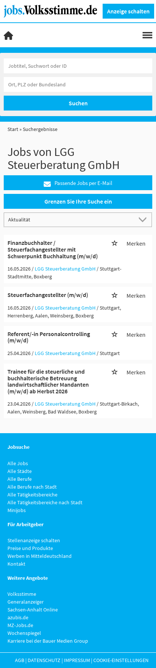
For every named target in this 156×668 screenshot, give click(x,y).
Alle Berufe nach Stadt (32, 486)
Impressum (77, 660)
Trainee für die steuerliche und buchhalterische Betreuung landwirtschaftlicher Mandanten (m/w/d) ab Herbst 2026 (48, 381)
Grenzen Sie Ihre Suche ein (78, 201)
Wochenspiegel (24, 633)
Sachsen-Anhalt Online (32, 609)
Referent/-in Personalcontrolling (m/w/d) (48, 337)
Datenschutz (44, 660)
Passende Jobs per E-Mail (78, 183)
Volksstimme (21, 594)
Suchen (78, 103)
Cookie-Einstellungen (121, 660)
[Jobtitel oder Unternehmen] (78, 65)
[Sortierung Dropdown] (144, 219)
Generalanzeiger (25, 601)
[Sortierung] (70, 219)
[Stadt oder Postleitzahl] (78, 84)
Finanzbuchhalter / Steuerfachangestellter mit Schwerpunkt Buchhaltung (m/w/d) (52, 249)
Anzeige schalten (128, 11)
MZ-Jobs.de (20, 625)
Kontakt (16, 563)
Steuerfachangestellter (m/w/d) (47, 294)
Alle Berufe (19, 479)
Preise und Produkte (30, 548)
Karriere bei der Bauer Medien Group (47, 640)
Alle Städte (19, 471)
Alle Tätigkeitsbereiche (32, 494)
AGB (19, 660)
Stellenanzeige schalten (33, 540)
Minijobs (16, 510)
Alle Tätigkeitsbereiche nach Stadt (44, 502)
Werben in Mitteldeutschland (39, 556)
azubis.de (17, 617)
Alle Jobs (17, 463)
